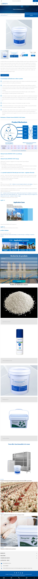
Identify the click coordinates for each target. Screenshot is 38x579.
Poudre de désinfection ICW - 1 (4, 15)
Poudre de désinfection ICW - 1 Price (31, 15)
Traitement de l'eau (8, 14)
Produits (5, 14)
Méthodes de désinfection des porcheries (8, 548)
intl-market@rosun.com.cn (5, 563)
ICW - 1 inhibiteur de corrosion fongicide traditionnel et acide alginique (21, 184)
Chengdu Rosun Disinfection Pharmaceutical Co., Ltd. (17, 574)
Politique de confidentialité (20, 575)
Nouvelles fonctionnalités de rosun (19, 444)
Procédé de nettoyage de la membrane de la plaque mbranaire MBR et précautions (16, 480)
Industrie (2, 555)
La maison (1, 14)
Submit (19, 281)
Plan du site (14, 575)
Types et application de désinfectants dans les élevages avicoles (12, 514)
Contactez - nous (4, 75)
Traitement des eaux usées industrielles (16, 14)
